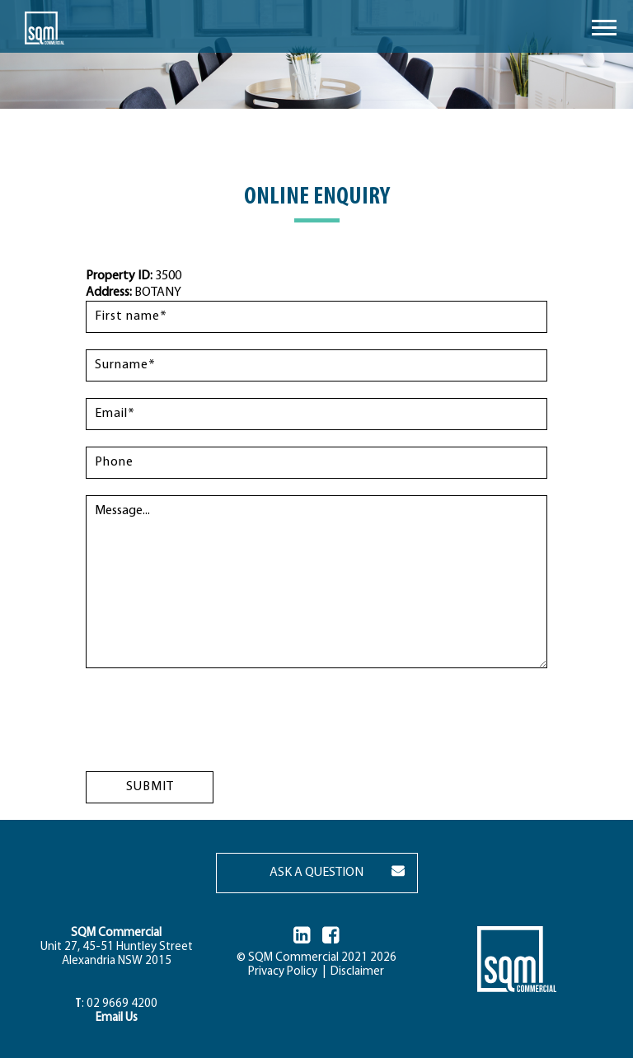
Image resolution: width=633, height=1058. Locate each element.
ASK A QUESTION (316, 872)
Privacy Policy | (287, 972)
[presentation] (211, 717)
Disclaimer (355, 972)
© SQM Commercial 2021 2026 (316, 958)
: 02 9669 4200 (116, 1004)
